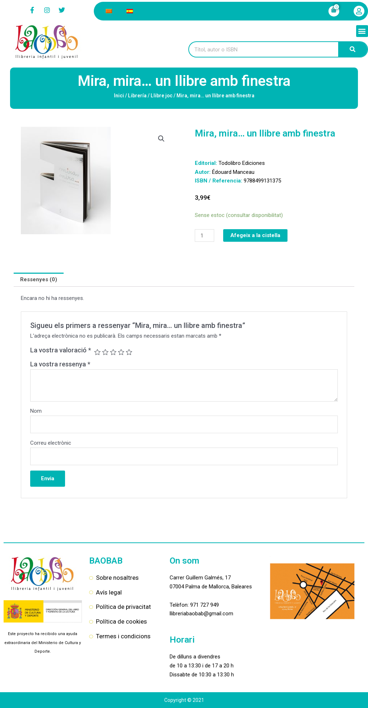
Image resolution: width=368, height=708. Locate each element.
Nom (36, 411)
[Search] (352, 49)
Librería (137, 95)
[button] (362, 31)
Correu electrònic (50, 443)
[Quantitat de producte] (204, 235)
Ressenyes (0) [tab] (38, 279)
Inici (119, 95)
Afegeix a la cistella (255, 235)
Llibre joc (161, 95)
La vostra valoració (60, 350)
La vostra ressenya (60, 364)
